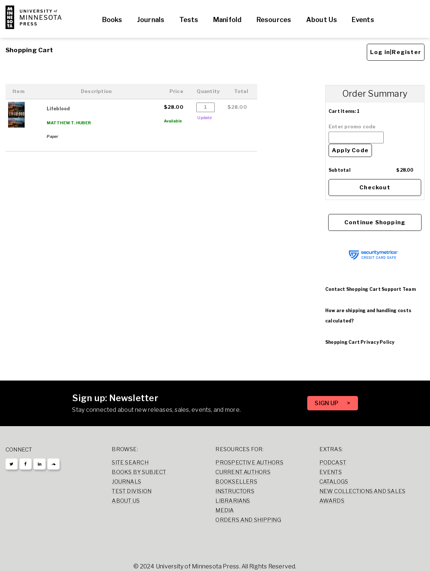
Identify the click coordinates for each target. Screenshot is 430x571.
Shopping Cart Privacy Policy (359, 342)
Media (224, 510)
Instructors (234, 491)
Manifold (227, 20)
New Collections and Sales (362, 491)
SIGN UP (327, 403)
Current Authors (242, 472)
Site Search (130, 462)
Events (363, 20)
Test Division (131, 491)
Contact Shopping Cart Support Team (370, 289)
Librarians (232, 500)
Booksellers (236, 481)
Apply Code (350, 150)
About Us (321, 20)
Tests (188, 20)
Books (112, 20)
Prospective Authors (249, 462)
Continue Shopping (374, 222)
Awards (331, 500)
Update (204, 117)
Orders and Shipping (248, 520)
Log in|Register (395, 52)
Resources (274, 20)
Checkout (374, 187)
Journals (151, 20)
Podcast (333, 462)
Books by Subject (139, 472)
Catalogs (333, 481)
